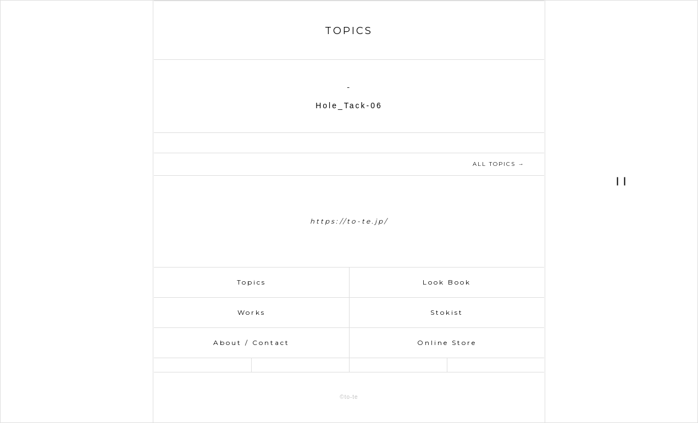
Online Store (447, 342)
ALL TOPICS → (499, 164)
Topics (251, 282)
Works (251, 312)
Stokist (446, 312)
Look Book (447, 282)
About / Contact (251, 342)
